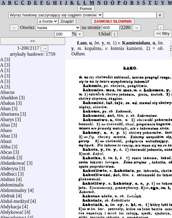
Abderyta (9, 167)
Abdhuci (8, 172)
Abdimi (7, 177)
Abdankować (12, 161)
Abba (5, 145)
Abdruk (7, 194)
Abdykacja (10, 205)
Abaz (5, 134)
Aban (5, 107)
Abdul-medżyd (14, 199)
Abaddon (9, 96)
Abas (5, 123)
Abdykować (11, 210)
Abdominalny (13, 188)
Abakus (7, 101)
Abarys (7, 118)
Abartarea (9, 112)
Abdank (7, 156)
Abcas (6, 150)
